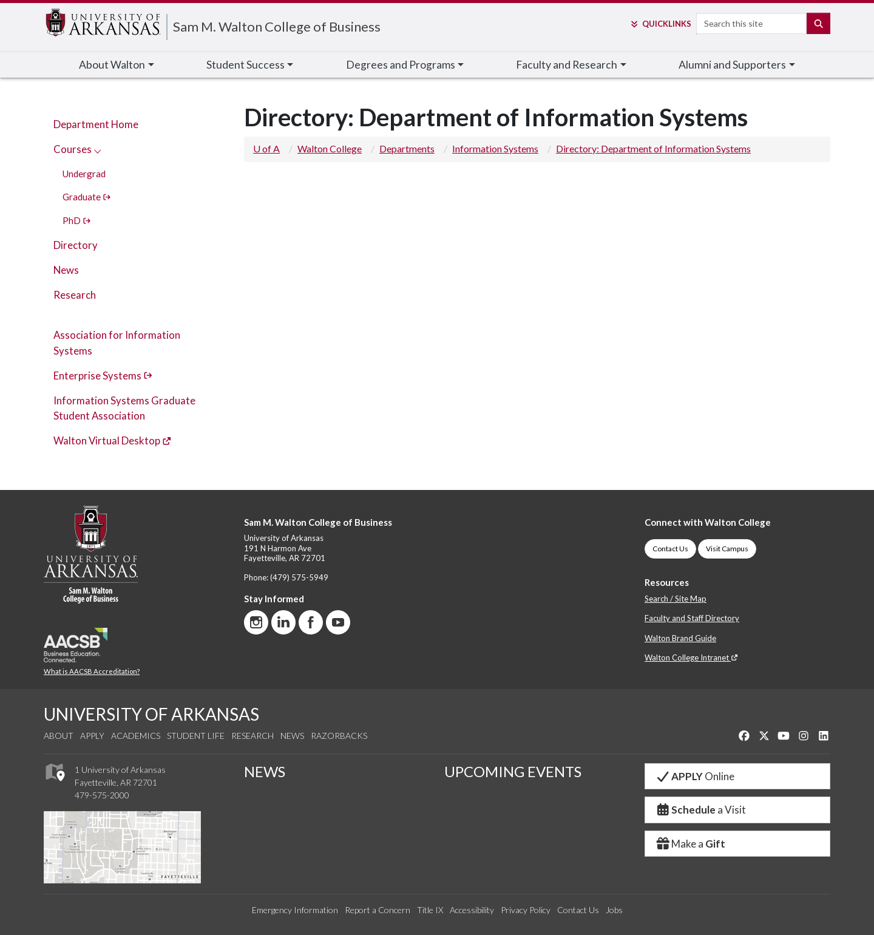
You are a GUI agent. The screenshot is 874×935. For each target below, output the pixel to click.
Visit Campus (727, 548)
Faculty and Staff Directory (692, 618)
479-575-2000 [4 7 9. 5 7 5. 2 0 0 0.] (102, 795)
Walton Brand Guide (680, 638)
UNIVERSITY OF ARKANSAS (151, 714)
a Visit (700, 809)
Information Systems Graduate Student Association (124, 408)
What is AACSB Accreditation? (92, 671)
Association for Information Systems (116, 342)
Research (74, 294)
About (58, 735)
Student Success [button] (245, 64)
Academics (135, 735)
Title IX (430, 910)
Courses (77, 149)
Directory (75, 245)
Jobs (614, 910)
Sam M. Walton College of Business (277, 26)
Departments (407, 148)
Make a (690, 843)
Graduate (87, 196)
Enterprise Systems (103, 375)
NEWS (264, 771)
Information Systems (495, 148)
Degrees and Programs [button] (400, 64)
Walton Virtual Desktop (112, 440)
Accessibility (472, 910)
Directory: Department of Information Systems (653, 148)
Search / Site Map (675, 599)
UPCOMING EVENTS (512, 771)
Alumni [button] (732, 64)
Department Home (95, 124)
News (66, 270)
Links (660, 24)
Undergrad (84, 173)
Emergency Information (295, 910)
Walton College (329, 148)
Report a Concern (377, 910)
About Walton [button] (112, 64)
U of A (266, 148)
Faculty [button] (566, 64)
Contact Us (670, 548)
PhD (77, 220)
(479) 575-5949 (299, 577)
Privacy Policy (525, 910)
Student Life (196, 735)
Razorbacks (339, 735)
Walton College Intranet (691, 657)
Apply (92, 735)
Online (694, 776)
